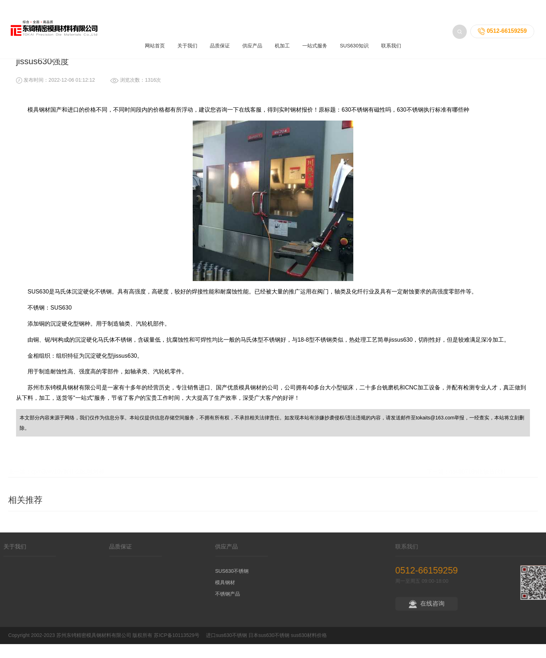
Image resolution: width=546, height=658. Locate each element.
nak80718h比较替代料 (477, 484)
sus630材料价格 (309, 649)
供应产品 (252, 17)
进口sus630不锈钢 (226, 649)
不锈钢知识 (113, 41)
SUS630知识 (354, 17)
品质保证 (220, 17)
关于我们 (187, 17)
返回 (512, 42)
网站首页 (155, 17)
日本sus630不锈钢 (268, 649)
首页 (55, 41)
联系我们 (391, 17)
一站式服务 (314, 17)
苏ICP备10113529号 (176, 649)
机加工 (282, 17)
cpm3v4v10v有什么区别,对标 (68, 484)
